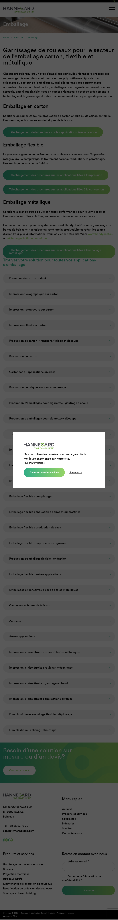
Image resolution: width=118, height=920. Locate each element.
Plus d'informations (34, 462)
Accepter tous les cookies (44, 472)
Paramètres (75, 472)
